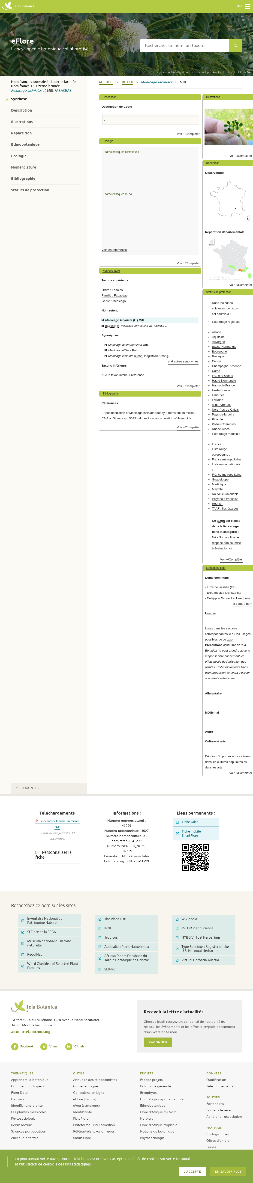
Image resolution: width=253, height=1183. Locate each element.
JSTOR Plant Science (194, 928)
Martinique (219, 484)
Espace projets (151, 1079)
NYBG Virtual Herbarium (198, 937)
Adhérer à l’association (224, 1116)
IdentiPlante (82, 1111)
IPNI (105, 928)
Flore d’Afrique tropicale (158, 1124)
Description (21, 110)
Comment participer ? (28, 1086)
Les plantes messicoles (29, 1111)
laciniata (34, 91)
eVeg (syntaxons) (86, 1105)
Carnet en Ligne (85, 1086)
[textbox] (184, 45)
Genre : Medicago (114, 301)
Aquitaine (218, 337)
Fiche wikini (187, 822)
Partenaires (215, 1103)
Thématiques (22, 1073)
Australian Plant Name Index (124, 947)
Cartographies (217, 1134)
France (216, 444)
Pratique (214, 1128)
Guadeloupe (220, 479)
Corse (216, 371)
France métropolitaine (226, 459)
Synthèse (19, 99)
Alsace (216, 332)
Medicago (19, 91)
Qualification (216, 1079)
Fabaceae (63, 91)
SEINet (107, 969)
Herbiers (17, 1099)
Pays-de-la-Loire (223, 414)
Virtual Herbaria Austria (197, 960)
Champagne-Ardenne (226, 366)
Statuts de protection (30, 190)
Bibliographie (23, 178)
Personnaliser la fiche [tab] (53, 855)
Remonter (28, 788)
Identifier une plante (27, 1105)
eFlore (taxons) (84, 1099)
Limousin (218, 395)
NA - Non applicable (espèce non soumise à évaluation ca (226, 543)
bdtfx (127, 82)
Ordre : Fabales (112, 290)
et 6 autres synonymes (183, 361)
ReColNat (31, 954)
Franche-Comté (222, 375)
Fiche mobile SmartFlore (188, 834)
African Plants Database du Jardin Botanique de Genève (124, 958)
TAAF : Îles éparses (225, 508)
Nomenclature (23, 167)
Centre (216, 361)
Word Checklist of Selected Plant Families (49, 966)
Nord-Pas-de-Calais (225, 409)
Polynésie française (225, 499)
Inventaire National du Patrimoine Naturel (42, 920)
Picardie (217, 419)
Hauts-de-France (223, 385)
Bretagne (218, 356)
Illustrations (22, 122)
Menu (244, 6)
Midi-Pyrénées (221, 404)
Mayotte (217, 489)
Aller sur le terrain (25, 1137)
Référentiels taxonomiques (94, 1131)
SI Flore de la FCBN (38, 932)
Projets (147, 1073)
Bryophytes (148, 1092)
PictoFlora (81, 1118)
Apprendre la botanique (29, 1079)
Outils (79, 1073)
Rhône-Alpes (220, 429)
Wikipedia (186, 919)
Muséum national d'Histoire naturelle (46, 943)
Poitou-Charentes (224, 424)
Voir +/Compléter (188, 134)
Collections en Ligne (89, 1092)
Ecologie (19, 156)
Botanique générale (155, 1086)
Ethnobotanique (25, 144)
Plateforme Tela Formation (94, 1124)
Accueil (106, 82)
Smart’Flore (82, 1137)
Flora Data (19, 1092)
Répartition (21, 133)
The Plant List (112, 919)
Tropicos (108, 937)
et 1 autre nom (242, 603)
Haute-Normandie (224, 380)
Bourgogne (219, 351)
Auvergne (218, 342)
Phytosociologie (23, 1118)
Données (213, 1073)
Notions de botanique (157, 1131)
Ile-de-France (221, 390)
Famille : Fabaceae (114, 295)
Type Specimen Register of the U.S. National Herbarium (202, 949)
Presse (211, 1146)
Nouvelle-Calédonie (225, 494)
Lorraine (217, 400)
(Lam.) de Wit (181, 72)
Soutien (213, 1097)
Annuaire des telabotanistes (95, 1079)
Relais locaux (21, 1124)
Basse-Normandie (224, 346)
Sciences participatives (28, 1131)
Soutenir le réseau (220, 1110)
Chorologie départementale (162, 1099)
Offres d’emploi (218, 1140)
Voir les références (114, 250)
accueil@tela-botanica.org (30, 1032)
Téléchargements (219, 1086)
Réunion (217, 503)
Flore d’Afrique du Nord (158, 1111)
